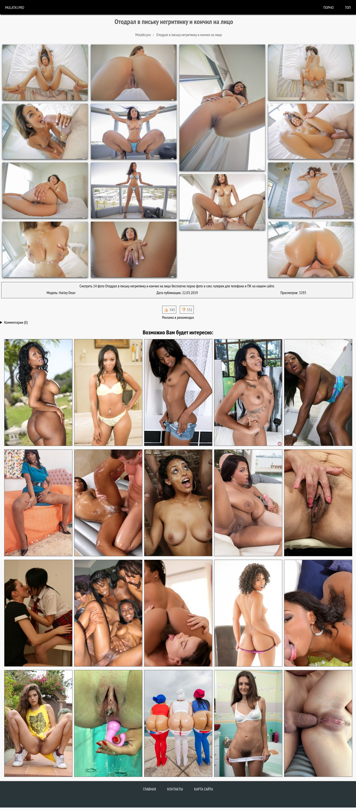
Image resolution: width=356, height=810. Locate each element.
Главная (149, 789)
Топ (348, 7)
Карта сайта (203, 789)
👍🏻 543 (169, 309)
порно (328, 7)
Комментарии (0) (16, 322)
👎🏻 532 (186, 309)
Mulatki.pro (14, 7)
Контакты (175, 789)
